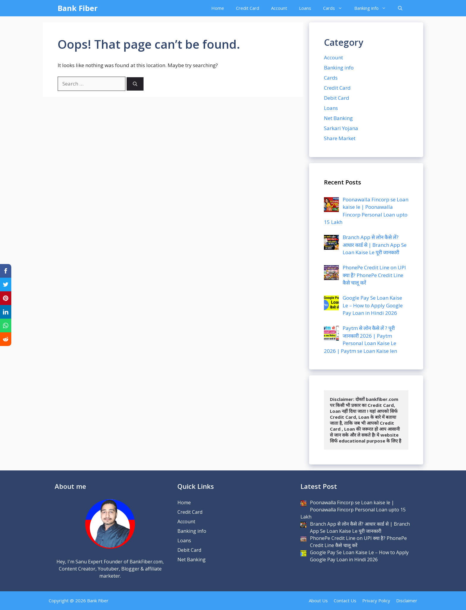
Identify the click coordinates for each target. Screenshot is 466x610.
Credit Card (247, 8)
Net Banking (338, 118)
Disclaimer (406, 600)
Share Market (339, 138)
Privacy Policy (376, 600)
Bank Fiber (77, 8)
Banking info (373, 8)
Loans (305, 8)
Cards (335, 8)
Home (217, 8)
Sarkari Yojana (341, 128)
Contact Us (345, 600)
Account (279, 8)
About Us (318, 600)
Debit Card (336, 97)
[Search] (135, 84)
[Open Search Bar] (400, 8)
